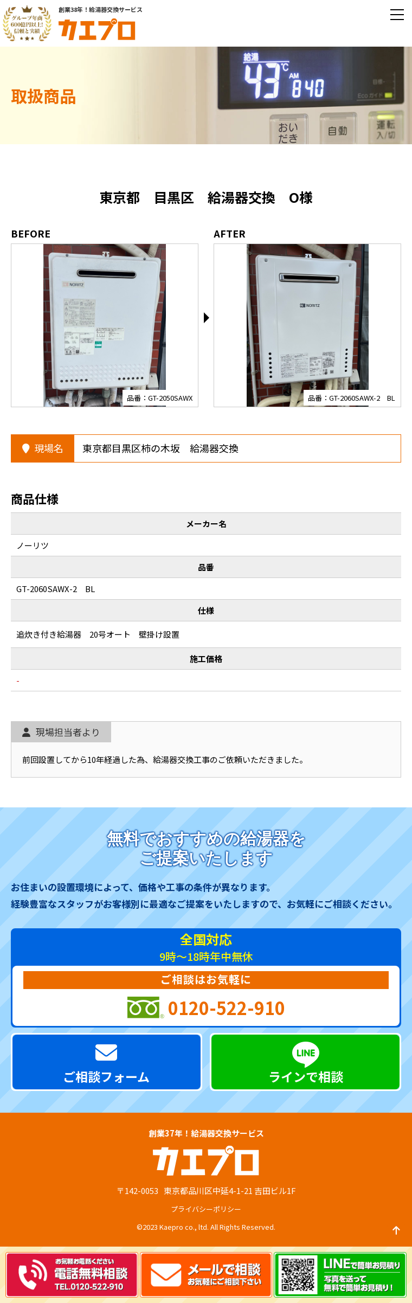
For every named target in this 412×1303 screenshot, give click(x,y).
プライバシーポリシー (206, 1209)
